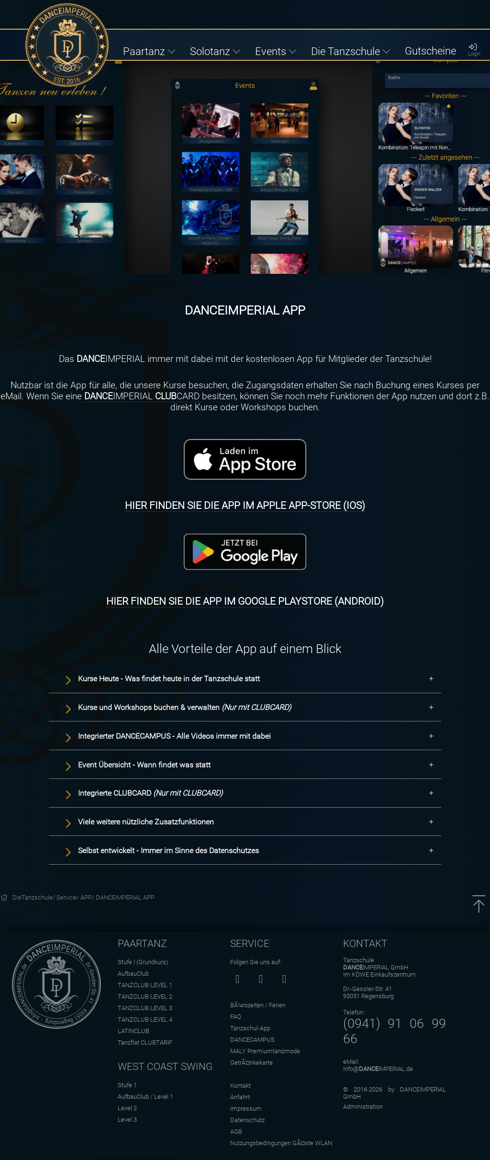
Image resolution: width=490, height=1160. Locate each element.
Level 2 (127, 1108)
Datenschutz (247, 1120)
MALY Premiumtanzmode (265, 1051)
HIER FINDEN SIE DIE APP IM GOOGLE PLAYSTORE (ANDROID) (245, 601)
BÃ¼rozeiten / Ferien (258, 1005)
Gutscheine (430, 51)
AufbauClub (133, 973)
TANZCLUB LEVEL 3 (145, 1008)
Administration (363, 1106)
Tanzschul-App (250, 1028)
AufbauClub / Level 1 (145, 1096)
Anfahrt (240, 1097)
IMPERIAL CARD (143, 396)
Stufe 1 (127, 1085)
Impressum (246, 1108)
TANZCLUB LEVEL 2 (145, 996)
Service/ (68, 897)
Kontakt (240, 1085)
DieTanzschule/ (34, 897)
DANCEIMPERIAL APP (125, 897)
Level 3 (127, 1119)
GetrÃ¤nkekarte (251, 1062)
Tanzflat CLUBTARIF (145, 1042)
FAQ (235, 1016)
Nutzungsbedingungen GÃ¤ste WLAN (281, 1143)
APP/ (88, 897)
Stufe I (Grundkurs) (143, 962)
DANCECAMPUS (252, 1039)
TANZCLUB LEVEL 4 (145, 1019)
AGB (236, 1131)
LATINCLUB (133, 1031)
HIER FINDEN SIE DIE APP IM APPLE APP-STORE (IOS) (245, 505)
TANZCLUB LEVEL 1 (145, 985)
